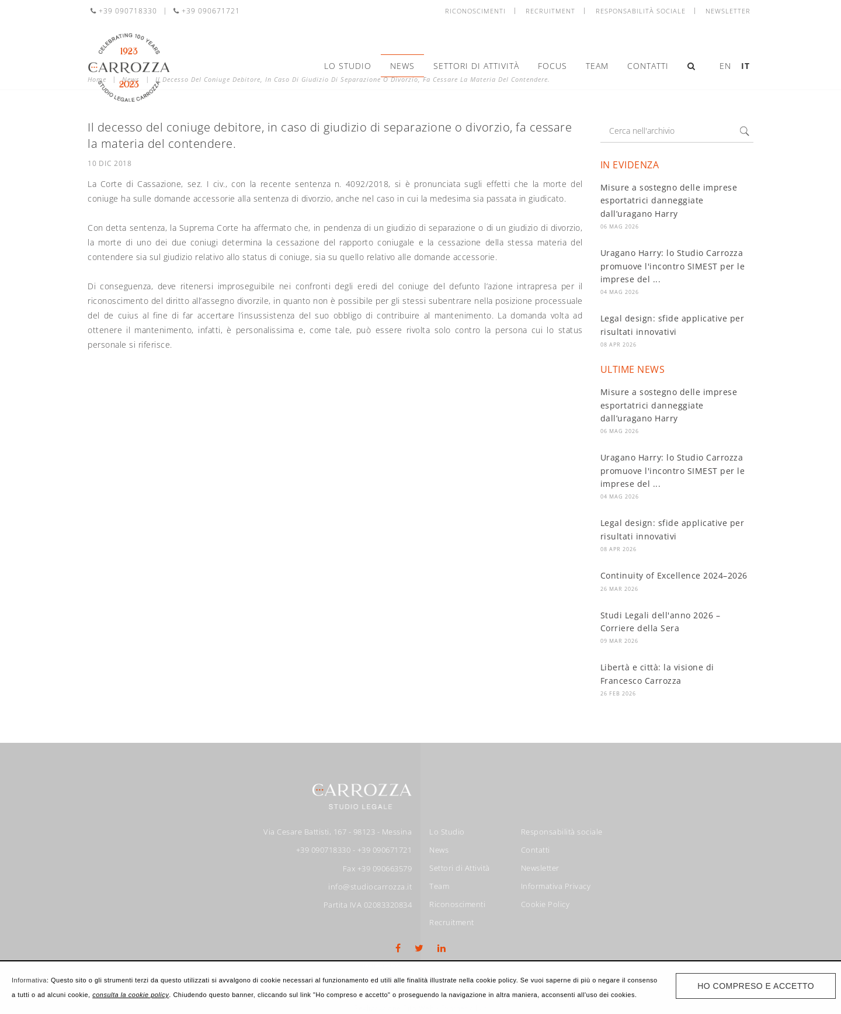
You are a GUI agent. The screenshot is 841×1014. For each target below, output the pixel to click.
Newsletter (728, 10)
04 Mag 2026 (619, 292)
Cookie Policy (545, 904)
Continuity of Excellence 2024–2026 (674, 575)
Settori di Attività (476, 65)
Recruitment (550, 10)
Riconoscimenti (475, 10)
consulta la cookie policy (130, 994)
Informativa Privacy (556, 886)
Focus (552, 65)
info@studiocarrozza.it (370, 886)
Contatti (648, 65)
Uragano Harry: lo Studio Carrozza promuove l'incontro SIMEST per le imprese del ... (672, 266)
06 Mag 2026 (619, 226)
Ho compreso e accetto (755, 986)
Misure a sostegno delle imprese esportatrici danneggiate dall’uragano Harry (669, 200)
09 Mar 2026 (619, 640)
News (402, 65)
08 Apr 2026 (618, 344)
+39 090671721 (206, 11)
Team (597, 65)
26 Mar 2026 (619, 588)
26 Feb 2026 (618, 693)
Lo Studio (347, 65)
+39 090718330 (124, 11)
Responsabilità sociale (641, 10)
